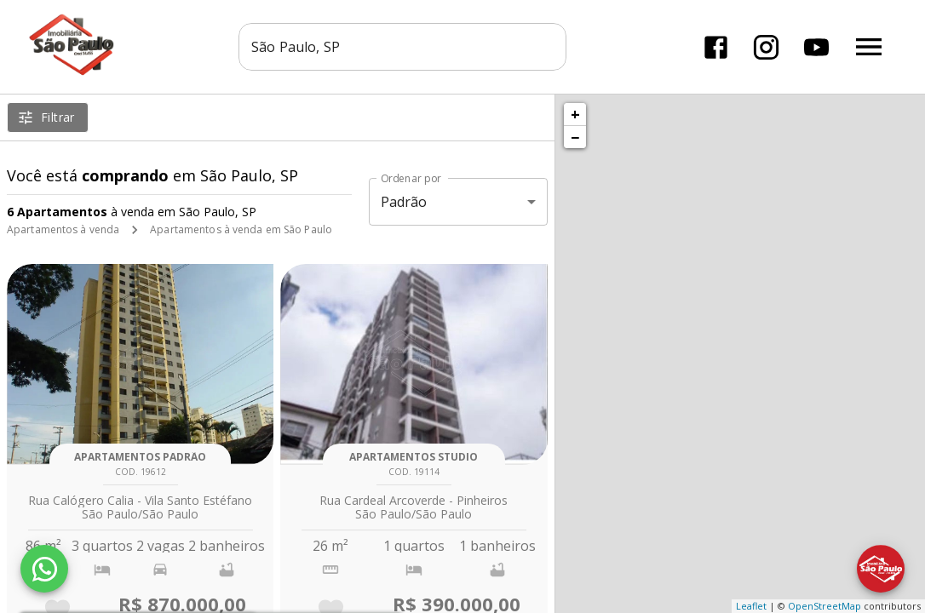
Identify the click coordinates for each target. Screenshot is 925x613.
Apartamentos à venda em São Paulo (241, 229)
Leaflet (751, 605)
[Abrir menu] (869, 47)
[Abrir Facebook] (716, 47)
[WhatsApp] (44, 569)
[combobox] (402, 47)
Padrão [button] (404, 201)
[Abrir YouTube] (816, 47)
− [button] (575, 137)
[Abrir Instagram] (766, 47)
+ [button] (575, 114)
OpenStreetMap (824, 605)
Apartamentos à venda (63, 229)
